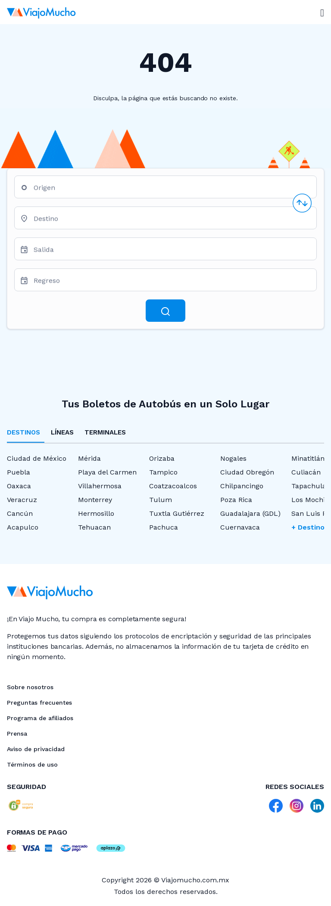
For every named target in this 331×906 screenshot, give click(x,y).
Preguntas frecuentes (39, 702)
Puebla (18, 472)
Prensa (17, 733)
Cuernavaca (240, 527)
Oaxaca (19, 486)
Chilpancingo (241, 486)
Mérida (89, 458)
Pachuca (163, 527)
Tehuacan (94, 527)
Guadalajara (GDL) (250, 513)
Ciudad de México (36, 458)
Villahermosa (100, 486)
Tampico (163, 472)
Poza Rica (236, 500)
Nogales (233, 458)
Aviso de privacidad (36, 749)
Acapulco (22, 527)
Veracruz (22, 500)
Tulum (160, 500)
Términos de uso (32, 764)
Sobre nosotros (30, 687)
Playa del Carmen (107, 472)
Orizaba (162, 458)
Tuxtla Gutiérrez (176, 513)
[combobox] (171, 190)
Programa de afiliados (40, 718)
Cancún (20, 513)
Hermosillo (96, 513)
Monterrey (95, 500)
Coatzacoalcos (173, 486)
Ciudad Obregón (247, 472)
